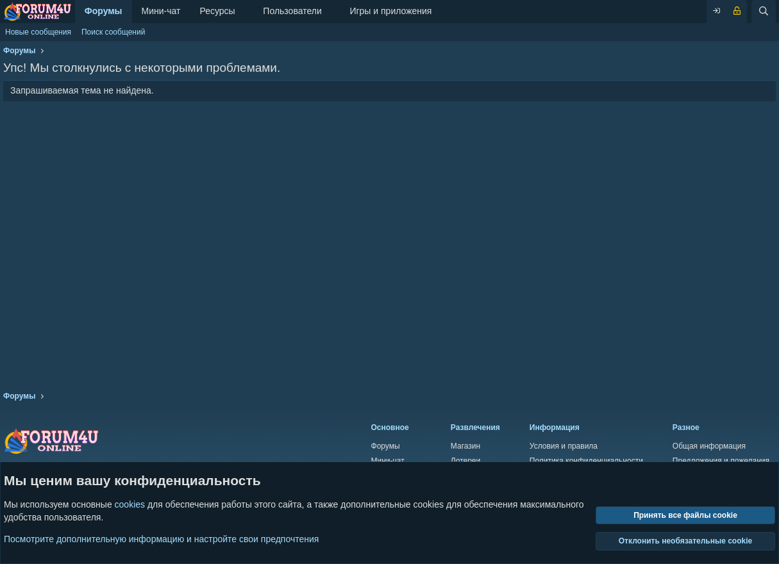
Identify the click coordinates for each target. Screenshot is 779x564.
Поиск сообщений (113, 32)
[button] (245, 11)
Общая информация (709, 446)
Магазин (465, 446)
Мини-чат (161, 11)
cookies (130, 504)
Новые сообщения (38, 32)
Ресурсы (217, 11)
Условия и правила (564, 446)
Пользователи (292, 11)
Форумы (103, 11)
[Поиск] (763, 11)
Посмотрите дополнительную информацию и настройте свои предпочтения (161, 538)
